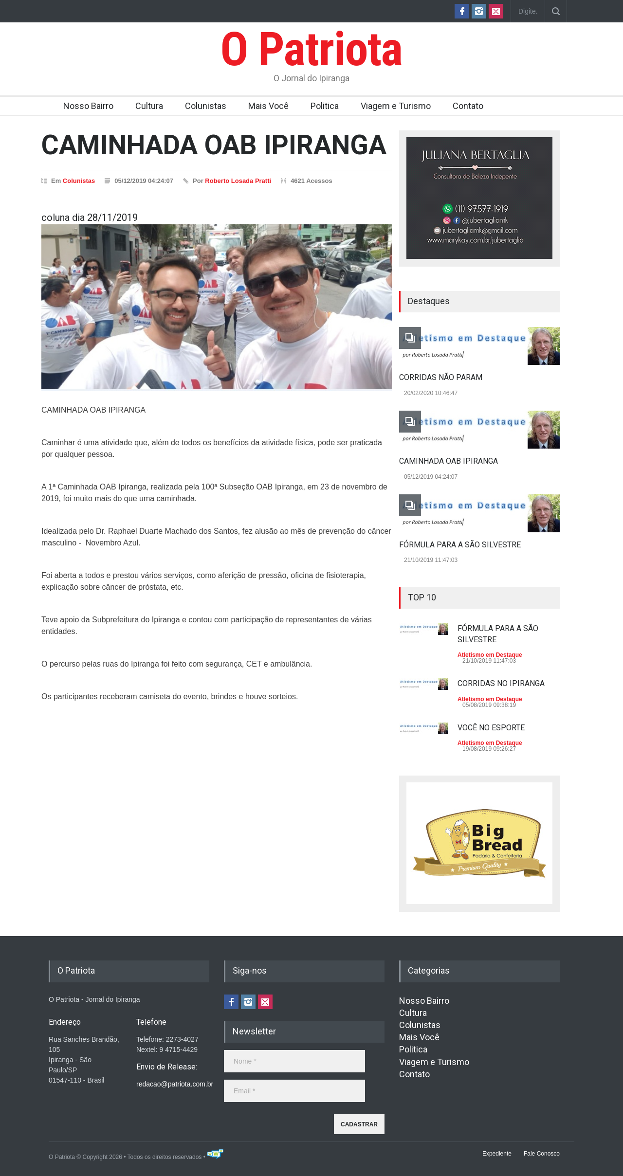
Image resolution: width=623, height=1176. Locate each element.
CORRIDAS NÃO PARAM (440, 377)
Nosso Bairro (88, 106)
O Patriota (311, 49)
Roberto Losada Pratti (238, 180)
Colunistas (205, 106)
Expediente (497, 1153)
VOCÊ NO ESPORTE (491, 727)
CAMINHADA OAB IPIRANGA (448, 461)
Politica (325, 106)
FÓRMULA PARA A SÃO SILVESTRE (460, 544)
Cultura (149, 106)
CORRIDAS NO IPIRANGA (501, 683)
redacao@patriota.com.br (174, 1084)
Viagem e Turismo (396, 106)
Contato (468, 106)
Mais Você (268, 106)
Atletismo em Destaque (490, 654)
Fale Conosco (542, 1153)
